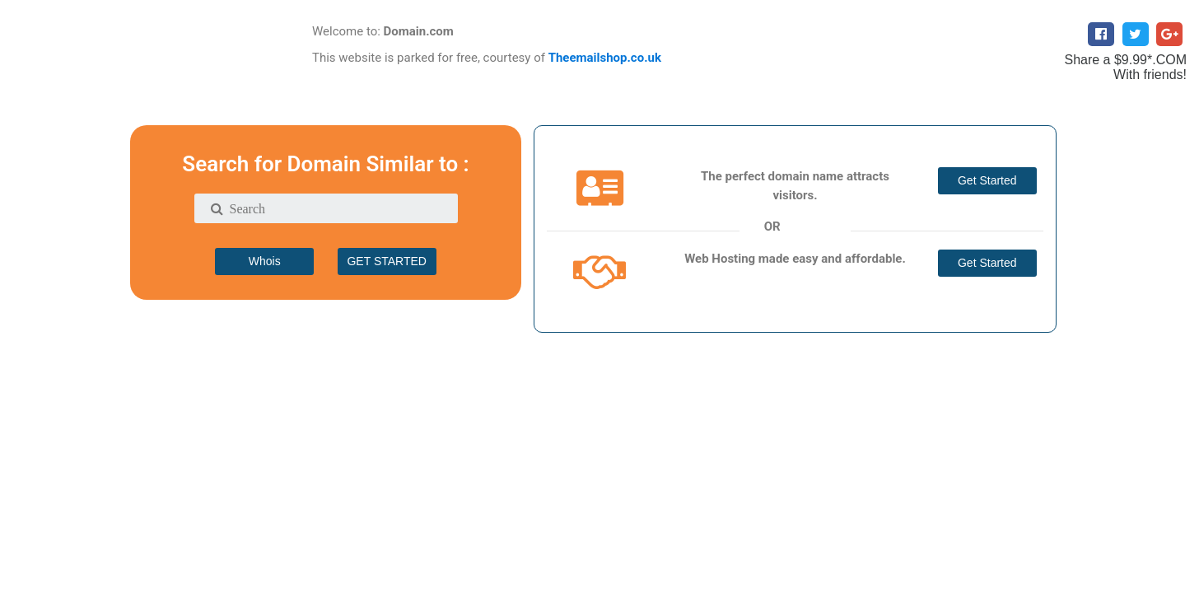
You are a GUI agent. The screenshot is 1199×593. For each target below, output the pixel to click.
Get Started (987, 180)
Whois (265, 261)
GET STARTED (386, 261)
